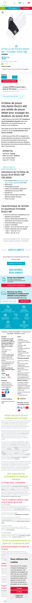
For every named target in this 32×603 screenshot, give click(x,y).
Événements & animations (24, 342)
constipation (4, 453)
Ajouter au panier (9, 81)
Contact (3, 352)
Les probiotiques (4, 590)
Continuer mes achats (11, 96)
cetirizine (16, 453)
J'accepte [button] (19, 588)
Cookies (19, 354)
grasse (2, 451)
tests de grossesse (16, 457)
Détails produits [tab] (9, 167)
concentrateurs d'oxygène (24, 535)
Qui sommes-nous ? (6, 349)
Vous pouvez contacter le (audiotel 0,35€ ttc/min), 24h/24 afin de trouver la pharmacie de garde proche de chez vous (23, 375)
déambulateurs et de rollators (22, 514)
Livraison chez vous (22, 395)
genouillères (15, 486)
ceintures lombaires (22, 486)
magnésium (24, 457)
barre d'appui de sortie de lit (21, 509)
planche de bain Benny (7, 520)
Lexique (19, 343)
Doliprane (16, 447)
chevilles (13, 489)
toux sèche (25, 450)
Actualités (20, 339)
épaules (3, 489)
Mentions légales (21, 351)
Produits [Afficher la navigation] (14, 8)
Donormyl (27, 454)
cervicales (26, 488)
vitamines (17, 458)
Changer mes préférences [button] (19, 596)
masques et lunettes (16, 537)
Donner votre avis (16, 263)
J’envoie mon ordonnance (16, 285)
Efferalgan (9, 449)
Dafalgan (17, 449)
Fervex (4, 454)
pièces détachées (11, 529)
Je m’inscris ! (24, 301)
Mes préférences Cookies (23, 356)
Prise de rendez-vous (22, 340)
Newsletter (4, 351)
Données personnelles (23, 352)
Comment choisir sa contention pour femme (11, 496)
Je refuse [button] (19, 591)
